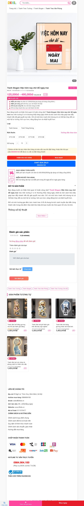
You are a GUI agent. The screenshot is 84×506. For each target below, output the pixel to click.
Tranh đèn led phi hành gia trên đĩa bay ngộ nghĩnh (40, 325)
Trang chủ (12, 8)
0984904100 (15, 152)
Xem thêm (42, 216)
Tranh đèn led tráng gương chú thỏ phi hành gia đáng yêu (16, 326)
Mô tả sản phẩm (16, 186)
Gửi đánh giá (19, 278)
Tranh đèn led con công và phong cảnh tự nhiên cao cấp (17, 363)
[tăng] (17, 143)
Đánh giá (13, 251)
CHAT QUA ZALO (41, 163)
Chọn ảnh (27, 269)
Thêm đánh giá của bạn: (18, 245)
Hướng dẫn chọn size (69, 132)
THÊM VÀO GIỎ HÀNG (24, 158)
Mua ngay (63, 503)
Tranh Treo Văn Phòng (41, 288)
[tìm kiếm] (69, 3)
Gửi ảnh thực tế (15, 269)
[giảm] (26, 143)
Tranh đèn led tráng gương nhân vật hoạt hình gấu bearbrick (64, 326)
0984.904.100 (21, 462)
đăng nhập (19, 241)
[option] (42, 47)
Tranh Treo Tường (25, 8)
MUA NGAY (59, 158)
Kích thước (42, 132)
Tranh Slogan (39, 8)
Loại (8, 123)
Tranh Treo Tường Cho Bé (59, 288)
